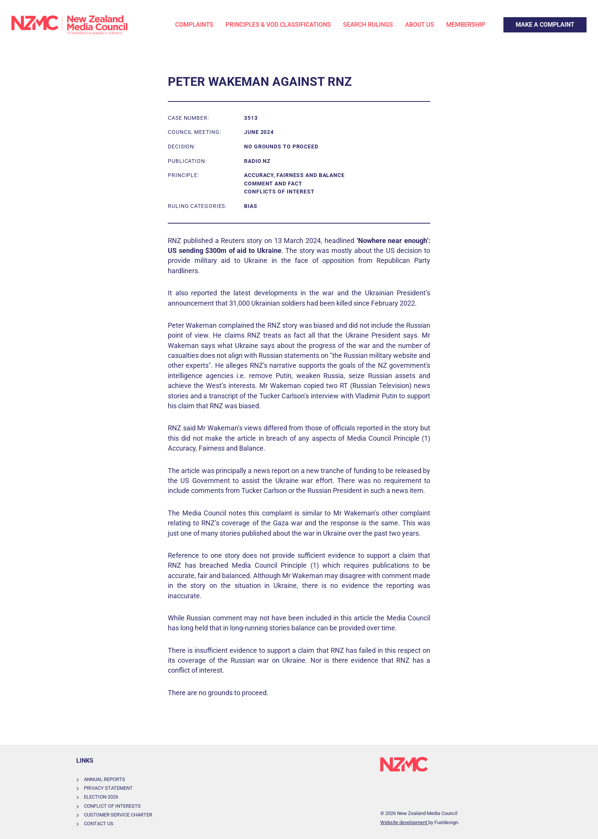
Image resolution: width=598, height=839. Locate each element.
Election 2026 (101, 797)
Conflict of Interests (112, 806)
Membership (465, 24)
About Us (419, 24)
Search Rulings (368, 24)
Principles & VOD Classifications (278, 24)
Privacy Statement (108, 788)
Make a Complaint (528, 21)
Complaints (194, 24)
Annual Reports (104, 779)
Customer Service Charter (118, 815)
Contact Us (98, 823)
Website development (404, 822)
